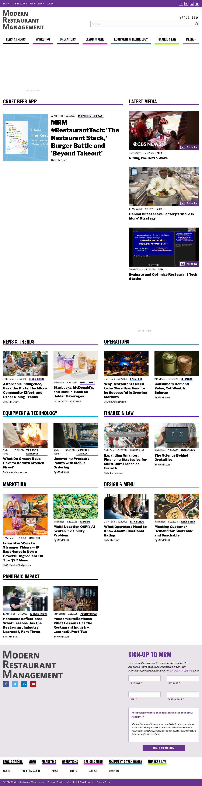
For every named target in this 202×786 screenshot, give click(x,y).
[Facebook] (181, 4)
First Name (134, 683)
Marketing (34, 537)
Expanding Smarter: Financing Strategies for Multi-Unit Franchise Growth (125, 461)
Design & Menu (137, 521)
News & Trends (36, 378)
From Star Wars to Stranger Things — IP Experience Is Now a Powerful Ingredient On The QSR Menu (23, 551)
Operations (136, 378)
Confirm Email (175, 699)
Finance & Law (137, 450)
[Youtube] (197, 4)
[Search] (196, 24)
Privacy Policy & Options (178, 670)
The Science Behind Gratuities (171, 457)
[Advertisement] (101, 68)
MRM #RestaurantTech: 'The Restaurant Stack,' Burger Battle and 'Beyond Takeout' (85, 138)
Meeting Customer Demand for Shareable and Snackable (173, 531)
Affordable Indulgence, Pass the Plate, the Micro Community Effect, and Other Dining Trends (25, 390)
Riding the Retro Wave (148, 158)
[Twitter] (186, 4)
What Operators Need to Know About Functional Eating (125, 531)
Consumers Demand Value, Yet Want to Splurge (171, 388)
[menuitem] (6, 3)
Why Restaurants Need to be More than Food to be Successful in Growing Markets (125, 390)
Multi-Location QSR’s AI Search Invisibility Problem (74, 531)
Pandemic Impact (38, 613)
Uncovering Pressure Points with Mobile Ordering (71, 463)
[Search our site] (142, 24)
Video (159, 152)
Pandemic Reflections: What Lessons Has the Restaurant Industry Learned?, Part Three (22, 625)
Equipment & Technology (91, 115)
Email (132, 699)
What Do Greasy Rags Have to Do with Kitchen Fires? (23, 463)
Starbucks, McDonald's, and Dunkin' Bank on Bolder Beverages (73, 391)
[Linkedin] (192, 4)
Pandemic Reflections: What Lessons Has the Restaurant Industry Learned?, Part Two (72, 625)
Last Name (173, 683)
